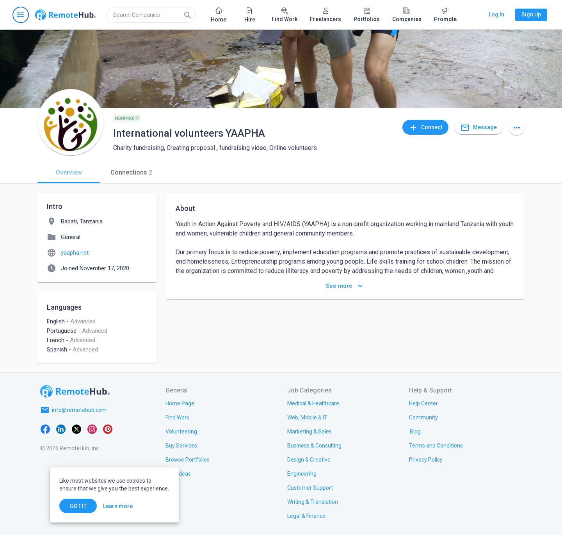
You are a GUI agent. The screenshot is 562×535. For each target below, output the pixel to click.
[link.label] (423, 403)
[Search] (188, 15)
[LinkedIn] (61, 429)
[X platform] (76, 429)
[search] (151, 15)
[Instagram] (92, 429)
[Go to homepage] (65, 15)
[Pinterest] (108, 429)
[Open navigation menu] (20, 15)
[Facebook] (45, 429)
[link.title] (180, 403)
